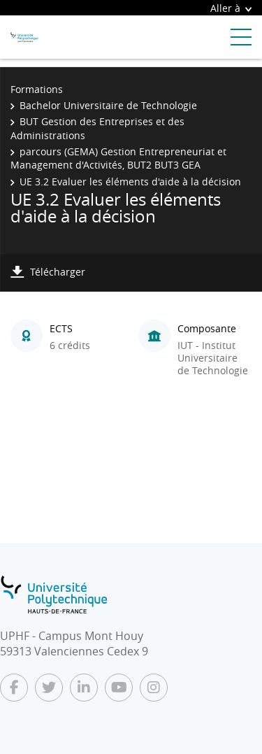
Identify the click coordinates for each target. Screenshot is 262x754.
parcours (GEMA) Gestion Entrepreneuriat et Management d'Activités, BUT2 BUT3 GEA (118, 158)
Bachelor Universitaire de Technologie (108, 105)
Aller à (231, 8)
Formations (36, 89)
